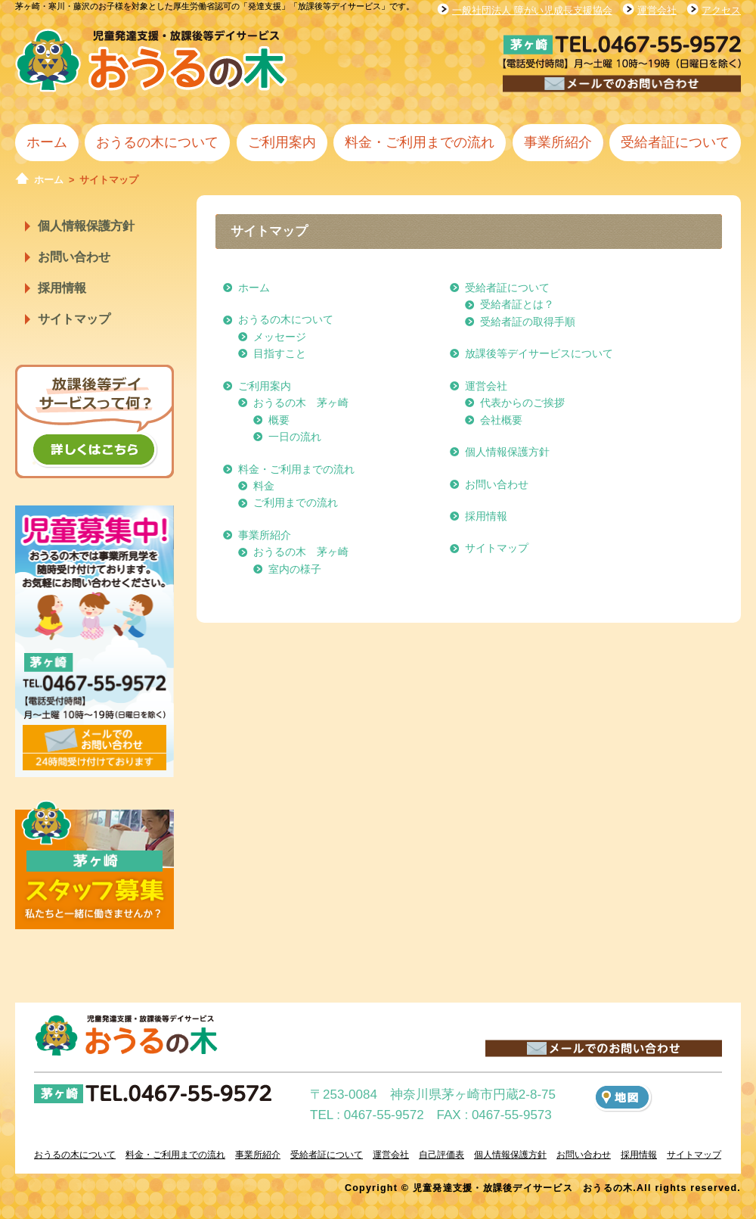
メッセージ (279, 337)
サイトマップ (74, 318)
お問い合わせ (74, 256)
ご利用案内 (282, 142)
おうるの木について (157, 142)
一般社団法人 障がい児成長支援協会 (532, 10)
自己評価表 (441, 1154)
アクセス (721, 10)
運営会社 (657, 10)
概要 (279, 420)
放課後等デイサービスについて (539, 353)
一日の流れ (294, 437)
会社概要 (501, 420)
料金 (263, 486)
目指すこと (279, 353)
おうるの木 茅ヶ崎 (301, 402)
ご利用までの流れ (295, 502)
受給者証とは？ (517, 304)
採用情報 (62, 287)
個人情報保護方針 (86, 225)
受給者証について (675, 142)
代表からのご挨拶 (522, 402)
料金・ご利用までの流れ (419, 142)
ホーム (46, 142)
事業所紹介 (558, 142)
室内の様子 (294, 569)
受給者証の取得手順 (527, 322)
